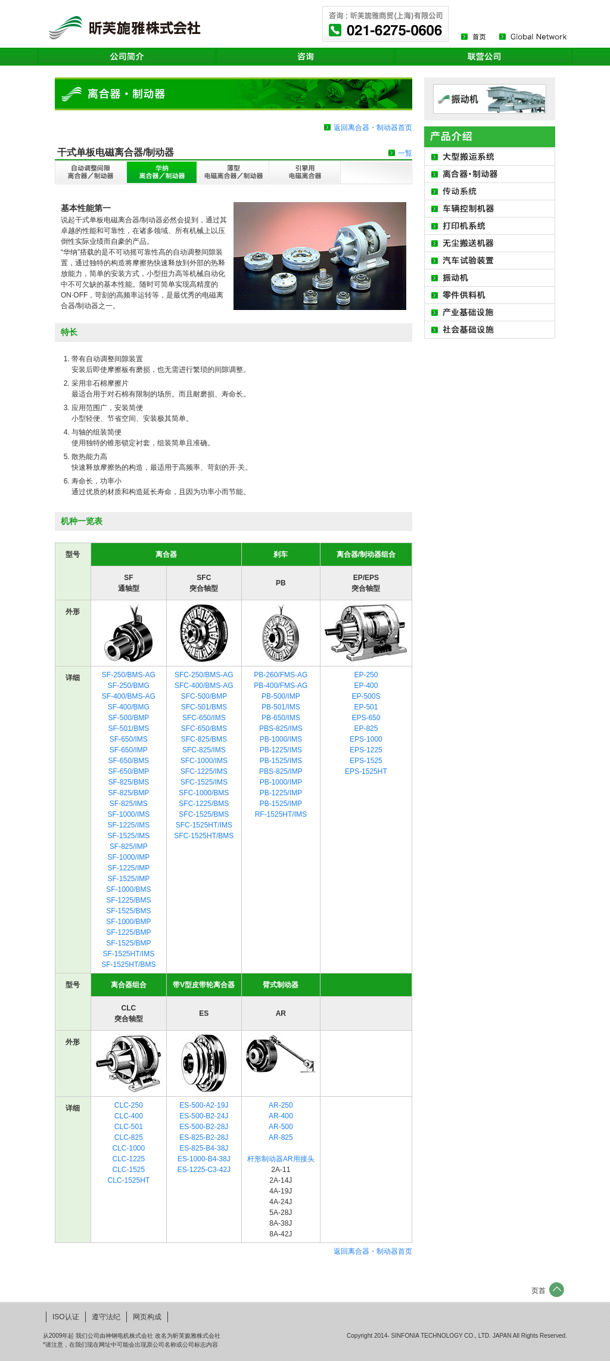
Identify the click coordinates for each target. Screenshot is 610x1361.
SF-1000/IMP (129, 857)
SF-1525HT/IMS (129, 954)
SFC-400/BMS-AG (204, 685)
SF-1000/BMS (128, 889)
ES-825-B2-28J (203, 1137)
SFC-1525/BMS (204, 814)
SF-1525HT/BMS (128, 964)
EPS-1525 (366, 761)
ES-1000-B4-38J (204, 1159)
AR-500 (281, 1127)
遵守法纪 (106, 1317)
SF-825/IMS (129, 803)
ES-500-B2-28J (203, 1127)
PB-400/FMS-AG (280, 685)
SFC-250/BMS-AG (204, 675)
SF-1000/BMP (128, 921)
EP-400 (366, 685)
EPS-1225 (366, 750)
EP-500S (365, 696)
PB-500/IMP (281, 696)
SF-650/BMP (129, 771)
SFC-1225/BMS (204, 803)
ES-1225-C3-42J (204, 1169)
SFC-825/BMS (204, 739)
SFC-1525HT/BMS (204, 836)
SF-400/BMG (129, 707)
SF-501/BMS (129, 728)
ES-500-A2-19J (203, 1105)
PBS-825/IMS (281, 728)
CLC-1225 (129, 1159)
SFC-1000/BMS (204, 793)
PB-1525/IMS (281, 761)
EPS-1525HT (366, 771)
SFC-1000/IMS (204, 761)
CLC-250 (128, 1105)
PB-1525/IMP (281, 803)
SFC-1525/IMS (204, 782)
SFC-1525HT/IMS (204, 825)
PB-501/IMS (281, 707)
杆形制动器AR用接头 (281, 1159)
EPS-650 (365, 718)
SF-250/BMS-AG (128, 675)
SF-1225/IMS (129, 825)
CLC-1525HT (129, 1180)
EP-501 (366, 707)
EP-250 (366, 675)
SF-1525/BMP (128, 943)
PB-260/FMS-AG (280, 675)
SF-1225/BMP (128, 932)
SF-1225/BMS (128, 900)
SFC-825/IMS (204, 750)
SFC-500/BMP (204, 696)
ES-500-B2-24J (203, 1116)
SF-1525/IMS (129, 836)
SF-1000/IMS (129, 814)
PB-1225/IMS (281, 750)
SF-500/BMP (129, 718)
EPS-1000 (366, 739)
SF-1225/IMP (129, 868)
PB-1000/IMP (281, 782)
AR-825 (281, 1137)
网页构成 (147, 1317)
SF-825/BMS (129, 782)
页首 (538, 1290)
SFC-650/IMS (204, 718)
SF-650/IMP (129, 750)
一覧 (405, 153)
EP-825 (366, 728)
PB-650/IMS (281, 718)
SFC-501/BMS (204, 707)
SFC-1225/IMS (204, 771)
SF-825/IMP (129, 846)
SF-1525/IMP (129, 879)
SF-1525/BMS (128, 911)
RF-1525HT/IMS (281, 814)
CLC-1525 (129, 1169)
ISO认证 (65, 1317)
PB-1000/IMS (281, 739)
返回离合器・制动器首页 (373, 1251)
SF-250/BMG (129, 685)
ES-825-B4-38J (203, 1148)
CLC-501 (128, 1127)
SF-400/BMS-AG (128, 696)
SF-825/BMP (129, 793)
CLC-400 (128, 1116)
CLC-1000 (129, 1148)
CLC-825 (128, 1137)
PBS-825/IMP (281, 771)
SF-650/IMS (129, 739)
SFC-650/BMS (204, 728)
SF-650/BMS (129, 761)
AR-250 (281, 1105)
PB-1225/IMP (281, 793)
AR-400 (281, 1116)
